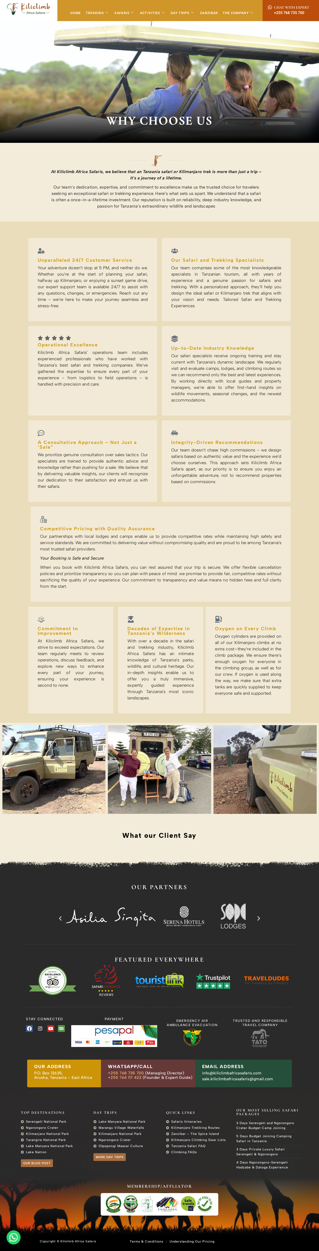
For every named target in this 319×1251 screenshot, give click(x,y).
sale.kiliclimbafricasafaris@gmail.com (237, 1079)
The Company (238, 13)
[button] (8, 770)
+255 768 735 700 (289, 13)
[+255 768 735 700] (270, 12)
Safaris (124, 13)
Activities (152, 13)
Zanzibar (209, 13)
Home (75, 13)
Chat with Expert (291, 7)
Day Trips (182, 13)
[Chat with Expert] (270, 7)
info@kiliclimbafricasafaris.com (231, 1073)
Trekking (97, 13)
